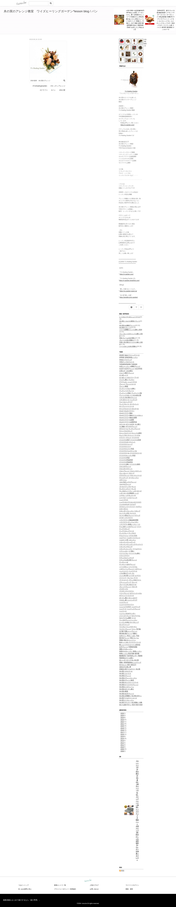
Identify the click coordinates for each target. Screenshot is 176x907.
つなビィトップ (23, 885)
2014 (122, 738)
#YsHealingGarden (40, 86)
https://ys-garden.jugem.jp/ (128, 291)
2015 (122, 736)
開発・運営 (129, 889)
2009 (122, 749)
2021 (122, 724)
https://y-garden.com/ (127, 125)
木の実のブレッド (125, 327)
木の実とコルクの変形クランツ (129, 321)
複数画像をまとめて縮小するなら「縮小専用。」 (22, 900)
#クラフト (44, 90)
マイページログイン (132, 885)
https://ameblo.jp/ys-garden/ (129, 297)
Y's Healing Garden (131, 91)
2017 (122, 732)
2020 (122, 726)
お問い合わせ (94, 889)
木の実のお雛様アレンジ (127, 325)
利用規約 (73, 889)
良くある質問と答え (25, 889)
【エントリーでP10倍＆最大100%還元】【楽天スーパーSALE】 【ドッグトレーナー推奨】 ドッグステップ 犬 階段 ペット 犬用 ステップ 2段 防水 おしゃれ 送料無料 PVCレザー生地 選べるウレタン (137, 810)
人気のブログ (94, 885)
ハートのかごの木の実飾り (128, 346)
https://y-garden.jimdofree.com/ (129, 280)
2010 (122, 747)
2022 (122, 722)
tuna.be (88, 880)
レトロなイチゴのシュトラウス (129, 317)
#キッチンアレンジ (58, 86)
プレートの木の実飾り (126, 340)
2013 (122, 740)
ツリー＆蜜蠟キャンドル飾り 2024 (130, 329)
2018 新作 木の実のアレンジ (40, 80)
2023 (122, 719)
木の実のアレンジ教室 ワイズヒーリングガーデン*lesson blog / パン (51, 11)
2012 (122, 743)
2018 (122, 730)
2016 (122, 734)
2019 (122, 728)
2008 (122, 751)
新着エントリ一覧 (60, 885)
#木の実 (62, 90)
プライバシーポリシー (61, 889)
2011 (122, 745)
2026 (122, 713)
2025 (122, 715)
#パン (53, 90)
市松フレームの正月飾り (127, 338)
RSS (121, 870)
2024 (122, 717)
